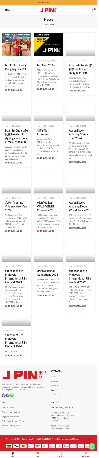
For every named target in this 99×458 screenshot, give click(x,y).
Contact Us (55, 394)
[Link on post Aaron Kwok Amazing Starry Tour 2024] (80, 109)
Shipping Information (10, 416)
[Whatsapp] (92, 446)
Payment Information (11, 412)
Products (54, 385)
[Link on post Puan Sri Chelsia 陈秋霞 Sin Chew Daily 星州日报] (80, 44)
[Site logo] (48, 10)
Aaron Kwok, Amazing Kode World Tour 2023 (79, 206)
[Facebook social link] (53, 2)
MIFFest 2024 (46, 65)
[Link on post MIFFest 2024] (48, 44)
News (7, 61)
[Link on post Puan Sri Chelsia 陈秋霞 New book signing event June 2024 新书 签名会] (16, 109)
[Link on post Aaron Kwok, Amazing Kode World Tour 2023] (80, 181)
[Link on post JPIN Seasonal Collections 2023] (48, 250)
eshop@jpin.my (62, 428)
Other (39, 61)
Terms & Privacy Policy (11, 425)
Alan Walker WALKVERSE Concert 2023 (45, 206)
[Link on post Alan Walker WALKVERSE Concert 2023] (48, 181)
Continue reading (13, 90)
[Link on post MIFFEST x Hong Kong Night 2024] (16, 44)
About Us (54, 381)
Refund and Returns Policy (13, 421)
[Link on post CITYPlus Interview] (48, 109)
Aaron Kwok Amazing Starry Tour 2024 (78, 134)
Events (7, 330)
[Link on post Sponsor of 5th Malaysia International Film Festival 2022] (80, 250)
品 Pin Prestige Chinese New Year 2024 (16, 206)
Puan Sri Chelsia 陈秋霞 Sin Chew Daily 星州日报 (80, 69)
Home (45, 24)
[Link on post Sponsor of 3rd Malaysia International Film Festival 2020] (16, 319)
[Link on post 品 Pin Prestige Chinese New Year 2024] (16, 181)
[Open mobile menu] (6, 10)
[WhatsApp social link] (59, 2)
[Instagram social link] (56, 2)
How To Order (8, 407)
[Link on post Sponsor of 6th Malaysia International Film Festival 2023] (16, 250)
